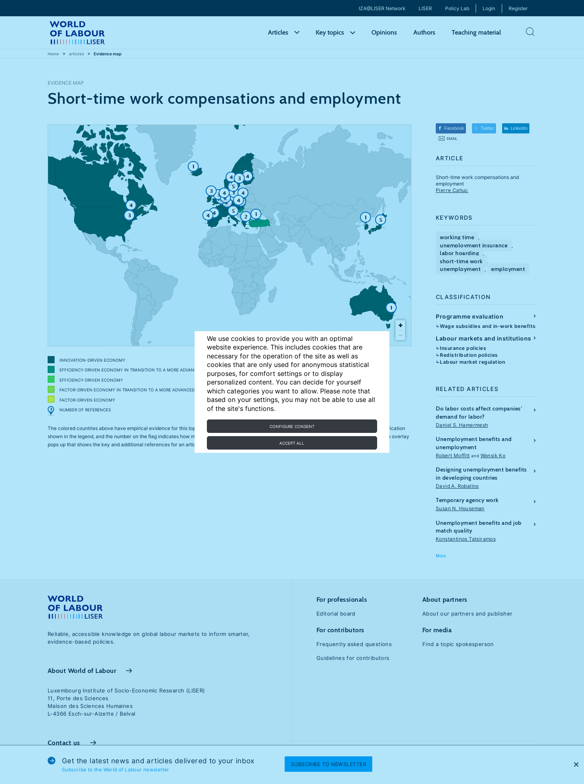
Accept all (291, 443)
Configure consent (292, 426)
